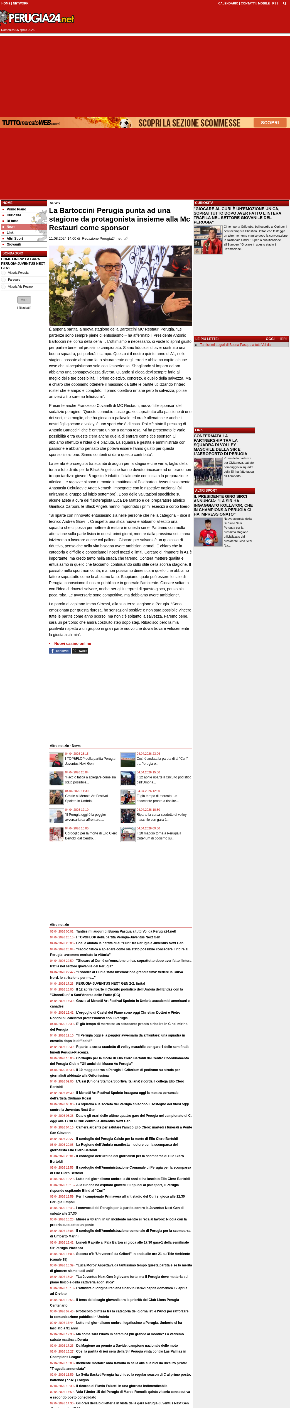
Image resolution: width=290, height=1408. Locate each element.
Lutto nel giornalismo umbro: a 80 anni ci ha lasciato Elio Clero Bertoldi (133, 1179)
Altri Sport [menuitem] (13, 239)
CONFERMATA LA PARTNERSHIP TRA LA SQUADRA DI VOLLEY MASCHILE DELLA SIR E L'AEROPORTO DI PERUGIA (220, 445)
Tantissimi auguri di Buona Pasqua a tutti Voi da (235, 345)
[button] (24, 300)
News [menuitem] (9, 227)
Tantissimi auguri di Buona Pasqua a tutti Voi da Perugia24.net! (126, 931)
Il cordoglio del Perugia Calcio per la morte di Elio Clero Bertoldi (127, 1139)
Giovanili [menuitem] (12, 244)
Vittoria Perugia (18, 272)
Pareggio (14, 279)
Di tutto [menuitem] (10, 221)
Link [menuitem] (8, 233)
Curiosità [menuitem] (12, 215)
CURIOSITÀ (204, 203)
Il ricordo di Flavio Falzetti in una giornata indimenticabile (122, 1386)
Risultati (24, 307)
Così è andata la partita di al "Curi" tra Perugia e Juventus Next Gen (130, 943)
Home (8, 203)
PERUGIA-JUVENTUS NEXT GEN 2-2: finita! (110, 983)
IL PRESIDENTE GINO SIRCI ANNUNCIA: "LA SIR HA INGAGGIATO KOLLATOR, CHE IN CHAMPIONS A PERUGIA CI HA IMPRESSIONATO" (223, 505)
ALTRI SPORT (206, 490)
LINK (199, 430)
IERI (283, 339)
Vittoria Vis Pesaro (20, 286)
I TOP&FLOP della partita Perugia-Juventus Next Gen (118, 937)
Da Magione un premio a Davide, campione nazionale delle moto (127, 1346)
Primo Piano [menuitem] (14, 209)
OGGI (270, 339)
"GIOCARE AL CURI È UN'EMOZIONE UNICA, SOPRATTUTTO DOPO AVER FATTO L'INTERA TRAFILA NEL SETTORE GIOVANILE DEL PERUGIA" (237, 215)
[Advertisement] (145, 75)
